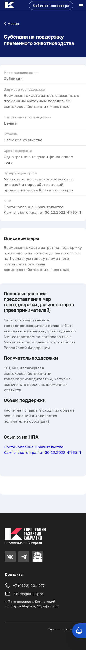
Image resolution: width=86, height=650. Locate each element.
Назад (11, 23)
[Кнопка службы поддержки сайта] (79, 630)
